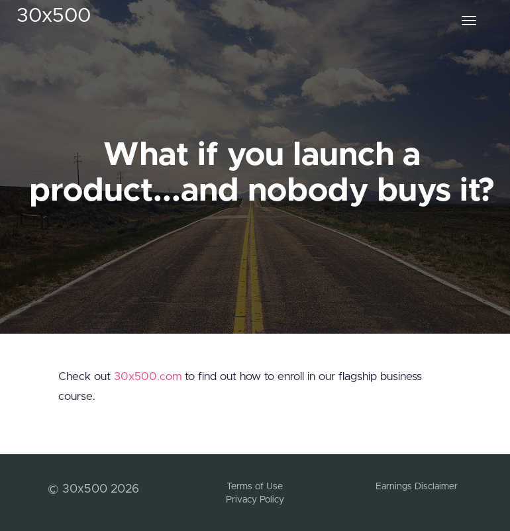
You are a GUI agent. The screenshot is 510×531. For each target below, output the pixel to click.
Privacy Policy (255, 500)
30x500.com (147, 376)
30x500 (54, 16)
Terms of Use (255, 486)
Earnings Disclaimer (417, 486)
